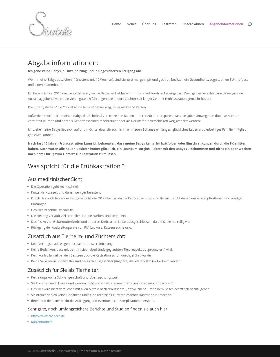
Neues (131, 24)
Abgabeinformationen (226, 24)
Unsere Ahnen (193, 24)
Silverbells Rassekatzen (58, 351)
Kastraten (169, 24)
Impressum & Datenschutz (100, 351)
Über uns (149, 24)
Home (116, 24)
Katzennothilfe (42, 322)
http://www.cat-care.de (48, 316)
